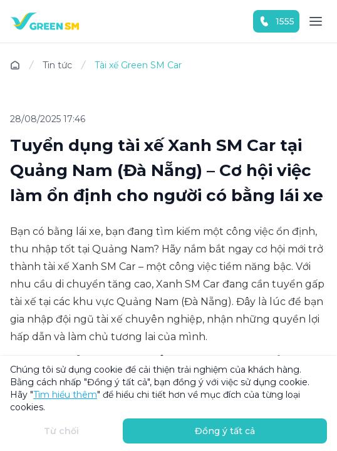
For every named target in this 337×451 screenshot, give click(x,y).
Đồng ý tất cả (225, 431)
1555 (276, 21)
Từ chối (61, 431)
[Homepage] (44, 21)
